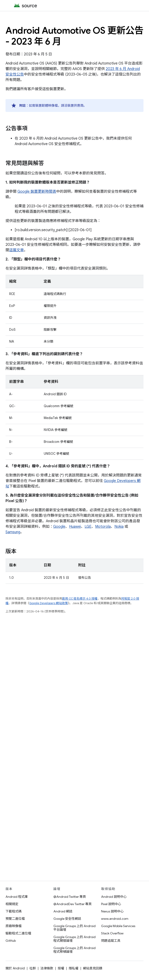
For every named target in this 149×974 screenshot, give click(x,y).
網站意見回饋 (92, 968)
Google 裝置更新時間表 (36, 191)
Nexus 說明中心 (112, 911)
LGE (88, 526)
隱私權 (73, 968)
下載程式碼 (14, 911)
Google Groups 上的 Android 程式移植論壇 (74, 950)
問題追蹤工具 (110, 941)
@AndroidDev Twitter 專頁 (72, 904)
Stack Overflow (112, 933)
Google (59, 526)
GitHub (11, 941)
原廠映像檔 (14, 926)
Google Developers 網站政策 (48, 603)
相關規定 (12, 904)
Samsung (13, 532)
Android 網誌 (62, 911)
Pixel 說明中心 (111, 904)
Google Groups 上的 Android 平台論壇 (74, 928)
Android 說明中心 (114, 897)
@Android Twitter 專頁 (69, 897)
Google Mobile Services (118, 926)
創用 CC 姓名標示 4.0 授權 (79, 599)
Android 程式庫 (17, 897)
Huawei (75, 526)
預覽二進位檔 (15, 919)
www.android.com (114, 919)
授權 (61, 968)
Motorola (103, 526)
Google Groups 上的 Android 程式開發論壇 (74, 939)
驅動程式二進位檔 (18, 933)
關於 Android (15, 968)
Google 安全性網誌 (67, 919)
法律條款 (46, 968)
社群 (32, 968)
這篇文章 (16, 250)
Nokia (119, 526)
